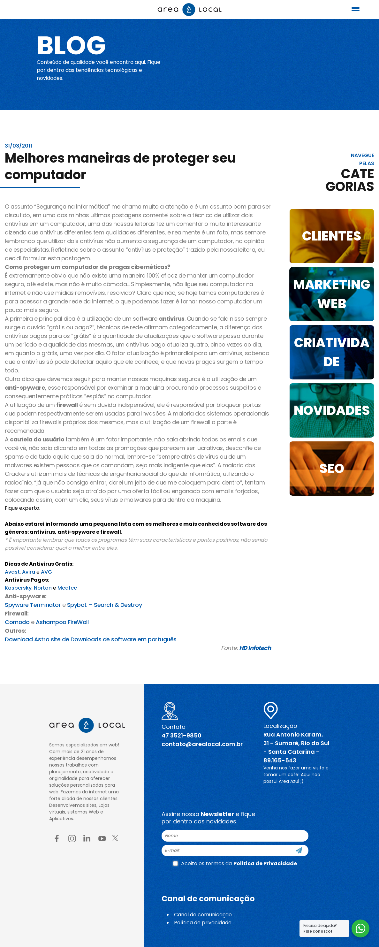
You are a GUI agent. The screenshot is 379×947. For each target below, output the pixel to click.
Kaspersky (18, 588)
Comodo (17, 622)
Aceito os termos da (235, 863)
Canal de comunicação (203, 914)
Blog (71, 45)
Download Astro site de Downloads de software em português (91, 639)
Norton (43, 588)
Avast (12, 572)
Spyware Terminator (33, 605)
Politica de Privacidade (265, 863)
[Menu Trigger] (355, 9)
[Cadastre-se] (298, 850)
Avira (28, 572)
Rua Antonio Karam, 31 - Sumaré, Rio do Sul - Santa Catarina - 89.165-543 (296, 747)
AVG (46, 572)
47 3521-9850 (181, 735)
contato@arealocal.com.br (202, 744)
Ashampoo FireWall (62, 622)
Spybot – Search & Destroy (104, 605)
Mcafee (67, 588)
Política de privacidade (202, 922)
